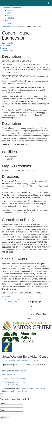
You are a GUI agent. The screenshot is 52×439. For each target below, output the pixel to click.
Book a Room (5, 45)
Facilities (10, 18)
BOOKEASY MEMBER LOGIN (14, 382)
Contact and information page (13, 378)
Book (9, 13)
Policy (9, 23)
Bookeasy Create (20, 391)
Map (8, 20)
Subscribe (5, 418)
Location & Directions (8, 51)
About (9, 15)
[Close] (1, 395)
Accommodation (13, 27)
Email (2, 410)
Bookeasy (41, 388)
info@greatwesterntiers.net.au (14, 371)
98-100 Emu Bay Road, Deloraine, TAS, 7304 (20, 361)
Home (4, 27)
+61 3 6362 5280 (8, 375)
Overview (3, 48)
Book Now (6, 297)
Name (2, 403)
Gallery (10, 10)
